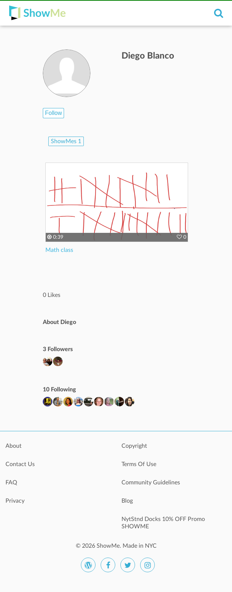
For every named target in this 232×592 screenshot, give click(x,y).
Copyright (134, 446)
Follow (53, 113)
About (13, 446)
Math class (59, 250)
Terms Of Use (138, 464)
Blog (127, 501)
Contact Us (20, 464)
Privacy (15, 501)
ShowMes (66, 141)
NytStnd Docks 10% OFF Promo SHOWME (163, 522)
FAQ (11, 482)
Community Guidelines (150, 482)
